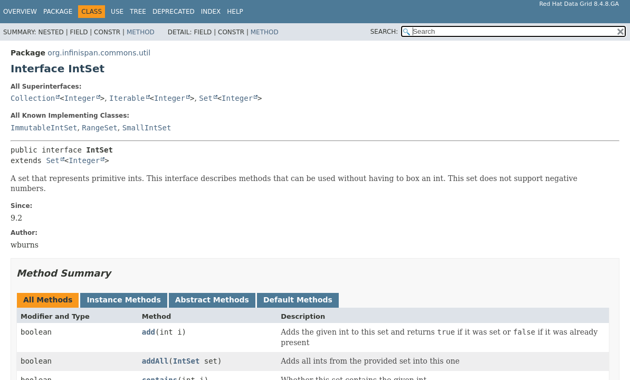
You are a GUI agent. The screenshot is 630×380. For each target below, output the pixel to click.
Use (117, 11)
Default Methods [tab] (297, 300)
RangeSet (99, 128)
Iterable (127, 98)
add (148, 332)
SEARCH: (384, 31)
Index (211, 11)
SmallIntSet (146, 128)
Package (57, 11)
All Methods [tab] (47, 300)
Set (205, 98)
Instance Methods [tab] (123, 300)
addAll (155, 361)
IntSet (186, 361)
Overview (20, 11)
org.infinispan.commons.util (98, 53)
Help (235, 11)
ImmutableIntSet (44, 128)
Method (141, 32)
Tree (138, 11)
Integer (80, 98)
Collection (33, 98)
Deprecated (173, 11)
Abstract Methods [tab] (212, 300)
